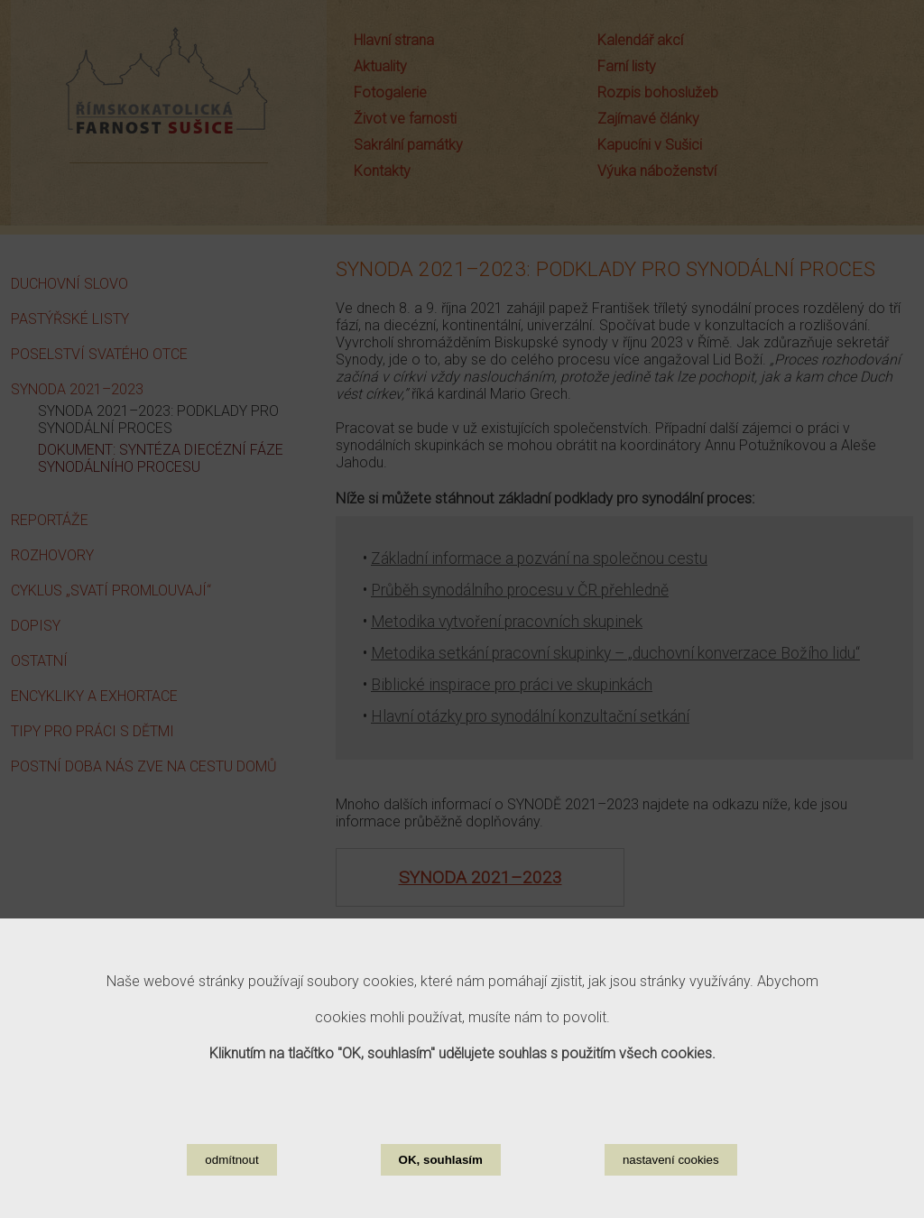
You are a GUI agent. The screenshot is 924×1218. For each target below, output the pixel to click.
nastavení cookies (671, 1169)
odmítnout (231, 1169)
